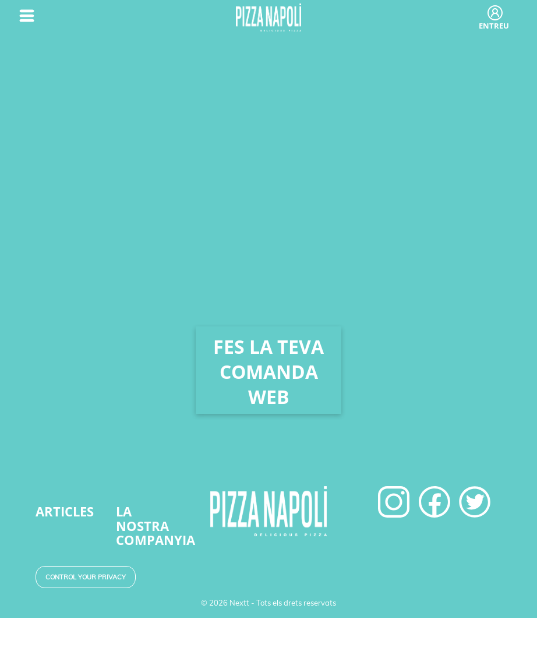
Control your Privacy (85, 577)
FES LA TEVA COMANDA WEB (268, 371)
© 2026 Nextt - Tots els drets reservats (268, 602)
